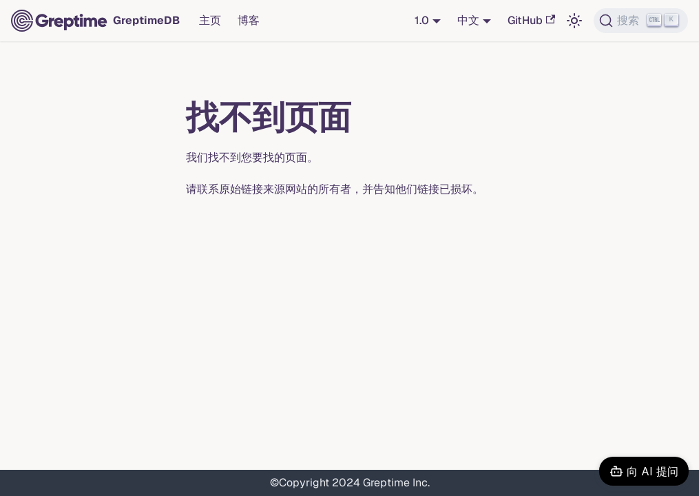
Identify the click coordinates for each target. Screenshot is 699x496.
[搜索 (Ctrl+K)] (641, 20)
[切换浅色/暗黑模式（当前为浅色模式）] (574, 21)
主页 (210, 20)
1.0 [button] (422, 20)
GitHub (531, 20)
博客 (249, 20)
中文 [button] (468, 20)
